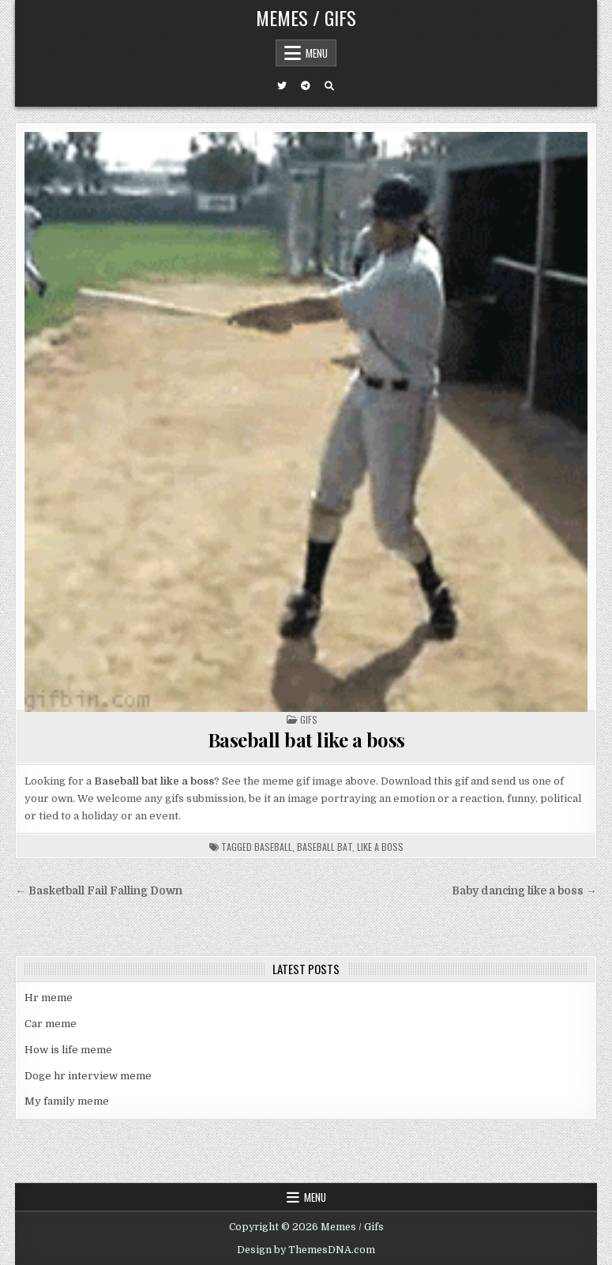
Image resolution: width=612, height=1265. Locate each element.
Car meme (50, 1024)
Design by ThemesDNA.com (306, 1250)
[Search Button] (329, 86)
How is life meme (68, 1050)
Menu (317, 53)
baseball (273, 846)
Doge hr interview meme (88, 1076)
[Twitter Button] (282, 86)
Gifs (308, 719)
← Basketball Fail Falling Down (98, 891)
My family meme (66, 1101)
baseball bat (324, 846)
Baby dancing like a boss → (524, 891)
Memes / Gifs (306, 17)
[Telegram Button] (305, 86)
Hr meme (48, 997)
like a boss (380, 846)
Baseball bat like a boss (306, 739)
